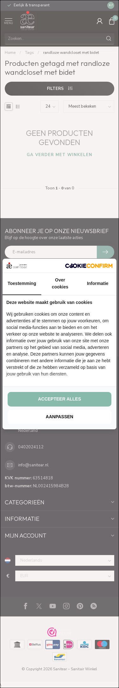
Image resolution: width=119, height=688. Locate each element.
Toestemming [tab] (22, 283)
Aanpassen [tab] (59, 416)
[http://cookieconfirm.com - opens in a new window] (89, 265)
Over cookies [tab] (60, 283)
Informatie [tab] (98, 283)
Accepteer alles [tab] (59, 398)
